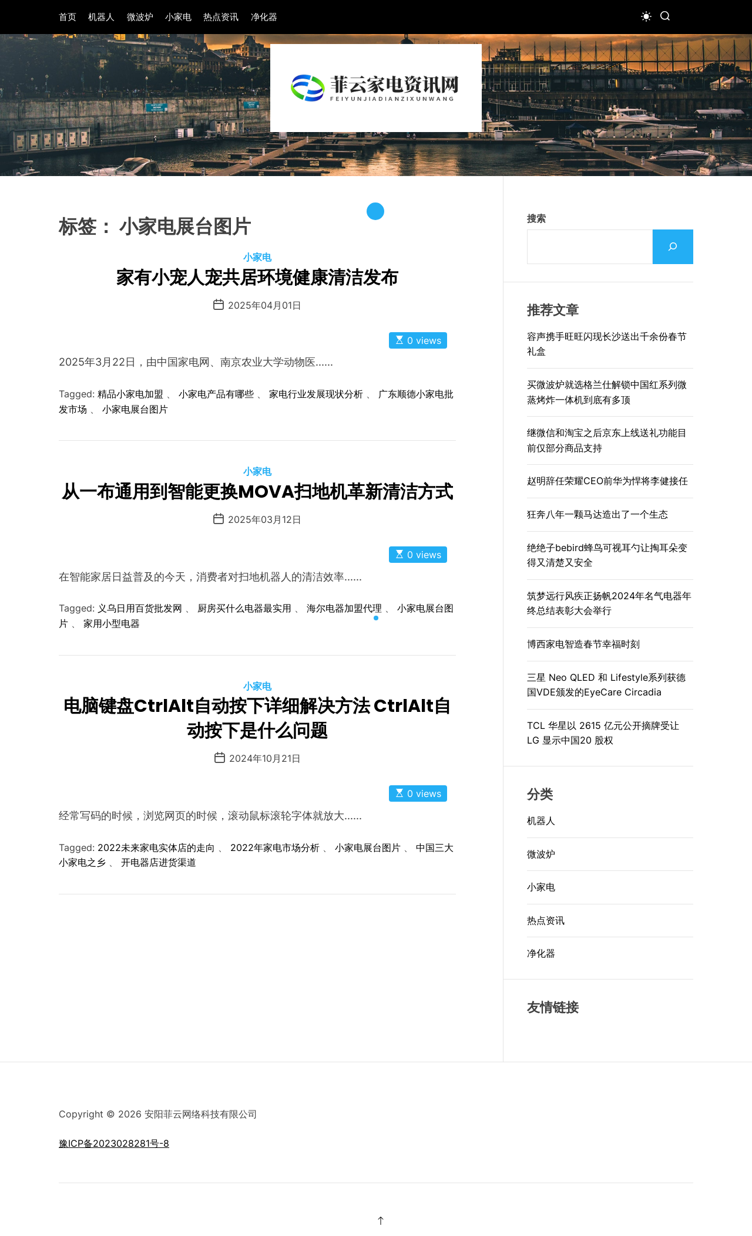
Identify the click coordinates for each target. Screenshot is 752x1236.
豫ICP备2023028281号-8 (114, 1143)
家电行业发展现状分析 (316, 394)
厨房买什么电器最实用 (244, 608)
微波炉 (140, 16)
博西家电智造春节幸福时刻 (583, 644)
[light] (646, 16)
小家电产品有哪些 (216, 394)
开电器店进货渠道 (158, 862)
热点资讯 (221, 16)
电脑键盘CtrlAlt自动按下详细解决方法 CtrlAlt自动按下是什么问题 (257, 718)
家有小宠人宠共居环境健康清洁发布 (257, 277)
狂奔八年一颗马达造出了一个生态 (597, 514)
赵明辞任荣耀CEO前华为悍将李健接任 (607, 481)
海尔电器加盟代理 (344, 608)
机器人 (101, 16)
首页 (67, 16)
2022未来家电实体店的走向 (156, 847)
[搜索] (673, 246)
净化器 (264, 16)
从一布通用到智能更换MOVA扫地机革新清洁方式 (257, 491)
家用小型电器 (111, 623)
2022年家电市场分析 (275, 847)
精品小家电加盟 (130, 394)
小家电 (178, 16)
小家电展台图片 (135, 409)
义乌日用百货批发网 (140, 608)
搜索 (536, 218)
